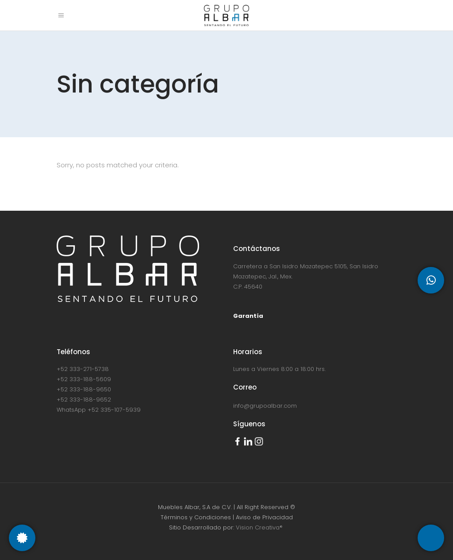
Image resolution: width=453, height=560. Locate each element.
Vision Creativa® (260, 527)
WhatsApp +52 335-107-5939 (99, 410)
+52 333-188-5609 (84, 379)
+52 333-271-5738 (83, 369)
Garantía (248, 316)
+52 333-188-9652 (84, 399)
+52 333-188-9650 (84, 389)
